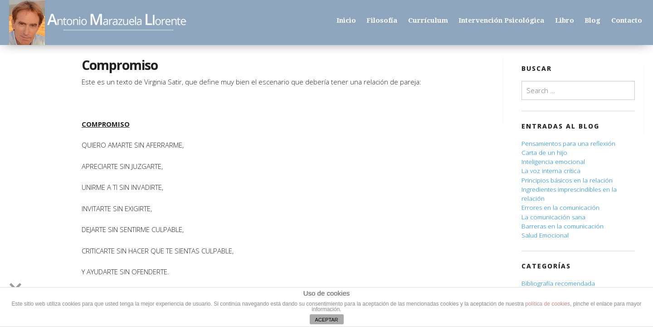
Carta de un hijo (544, 153)
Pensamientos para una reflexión (568, 143)
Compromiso (120, 65)
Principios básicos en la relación (567, 180)
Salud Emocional (545, 235)
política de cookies (547, 304)
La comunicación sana (553, 217)
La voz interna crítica (550, 171)
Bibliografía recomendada (558, 283)
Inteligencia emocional (553, 162)
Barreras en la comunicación (562, 226)
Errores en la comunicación (560, 207)
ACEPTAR (326, 319)
